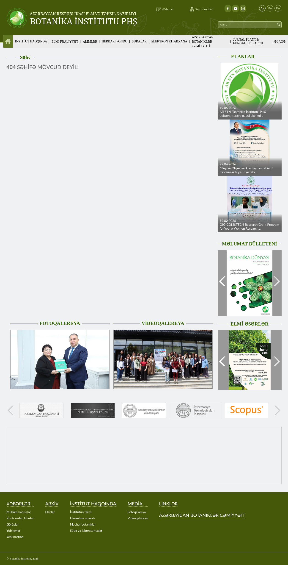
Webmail (167, 9)
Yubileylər (13, 530)
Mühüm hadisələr (19, 512)
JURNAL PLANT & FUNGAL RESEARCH (248, 41)
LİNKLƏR (168, 503)
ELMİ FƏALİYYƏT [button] (65, 41)
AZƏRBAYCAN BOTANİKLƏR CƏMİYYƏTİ (203, 42)
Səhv (25, 57)
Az (262, 8)
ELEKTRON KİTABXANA (169, 41)
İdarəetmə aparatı (82, 518)
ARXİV (51, 503)
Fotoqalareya (137, 512)
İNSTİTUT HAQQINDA (93, 503)
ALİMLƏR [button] (90, 41)
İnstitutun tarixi (80, 512)
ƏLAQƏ (279, 41)
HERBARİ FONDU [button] (114, 41)
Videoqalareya (138, 518)
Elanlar (50, 512)
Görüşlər (13, 524)
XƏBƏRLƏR (18, 503)
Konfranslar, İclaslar (20, 518)
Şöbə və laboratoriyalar (86, 530)
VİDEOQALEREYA (163, 323)
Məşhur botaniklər (83, 524)
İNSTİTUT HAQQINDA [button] (31, 41)
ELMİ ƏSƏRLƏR (249, 324)
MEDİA (135, 503)
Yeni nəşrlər (15, 537)
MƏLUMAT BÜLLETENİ (249, 244)
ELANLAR (243, 56)
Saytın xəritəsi (204, 9)
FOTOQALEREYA (60, 323)
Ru (278, 8)
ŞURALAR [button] (139, 41)
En (270, 8)
